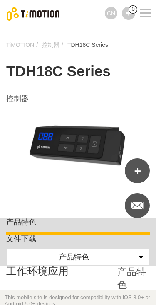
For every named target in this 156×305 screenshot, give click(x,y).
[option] (78, 145)
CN (111, 13)
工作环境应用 (37, 271)
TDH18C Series (87, 44)
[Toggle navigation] (140, 2)
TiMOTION (20, 44)
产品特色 (21, 222)
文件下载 (21, 239)
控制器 (50, 44)
